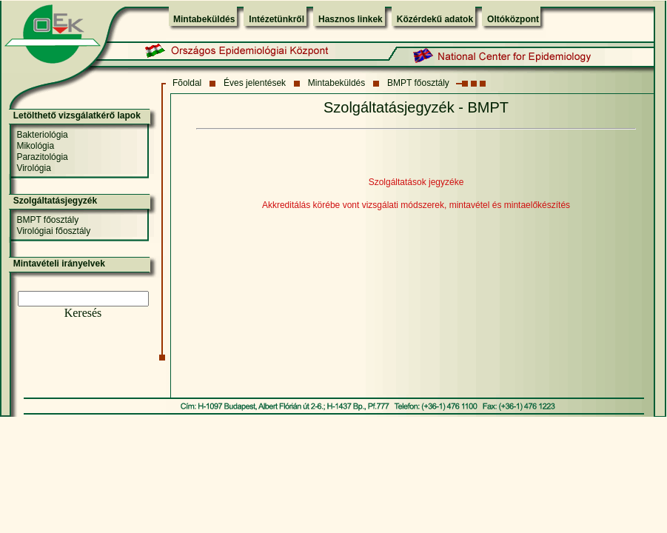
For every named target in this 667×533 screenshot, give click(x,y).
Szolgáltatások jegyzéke (416, 182)
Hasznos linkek (350, 19)
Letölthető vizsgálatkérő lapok (77, 115)
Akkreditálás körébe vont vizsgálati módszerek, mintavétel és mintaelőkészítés (416, 205)
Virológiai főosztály (53, 231)
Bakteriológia (41, 135)
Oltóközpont (513, 19)
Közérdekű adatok (435, 19)
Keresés (83, 312)
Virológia (33, 168)
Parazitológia (41, 157)
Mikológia (35, 146)
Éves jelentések (255, 83)
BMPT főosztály (418, 83)
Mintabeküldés (204, 19)
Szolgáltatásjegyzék (55, 200)
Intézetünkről (276, 19)
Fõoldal (186, 83)
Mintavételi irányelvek (59, 263)
